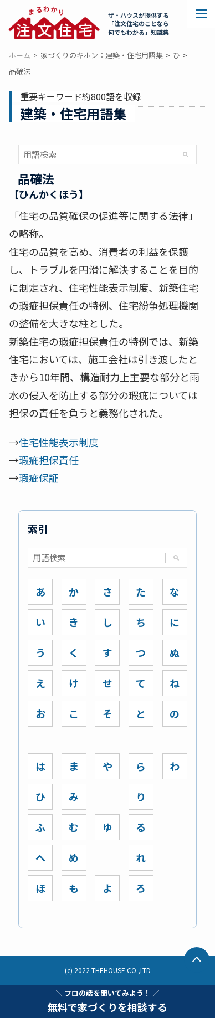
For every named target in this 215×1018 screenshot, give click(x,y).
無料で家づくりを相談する (107, 1001)
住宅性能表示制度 (59, 442)
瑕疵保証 (39, 477)
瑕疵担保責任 (49, 460)
